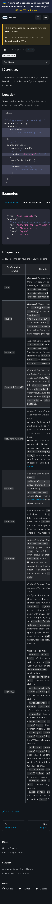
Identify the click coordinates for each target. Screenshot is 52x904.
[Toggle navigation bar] (46, 17)
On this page (10, 62)
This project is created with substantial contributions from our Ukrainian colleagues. (26, 6)
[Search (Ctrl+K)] (38, 17)
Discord (43, 888)
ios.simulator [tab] (11, 202)
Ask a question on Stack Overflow (18, 869)
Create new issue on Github (15, 873)
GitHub (9, 888)
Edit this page (10, 811)
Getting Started (9, 848)
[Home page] (4, 50)
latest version (12, 41)
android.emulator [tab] (32, 202)
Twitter (26, 888)
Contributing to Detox (12, 852)
